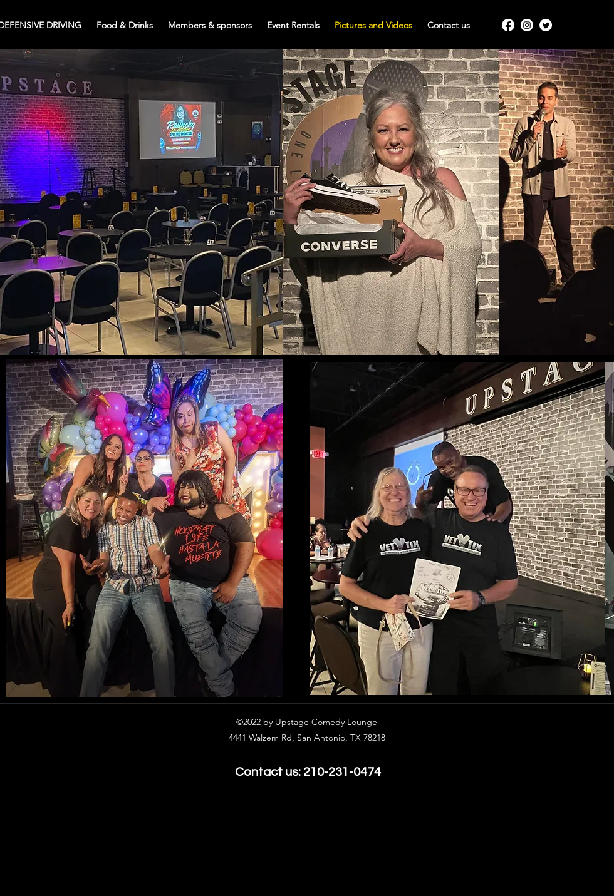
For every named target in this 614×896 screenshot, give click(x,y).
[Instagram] (527, 25)
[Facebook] (508, 25)
